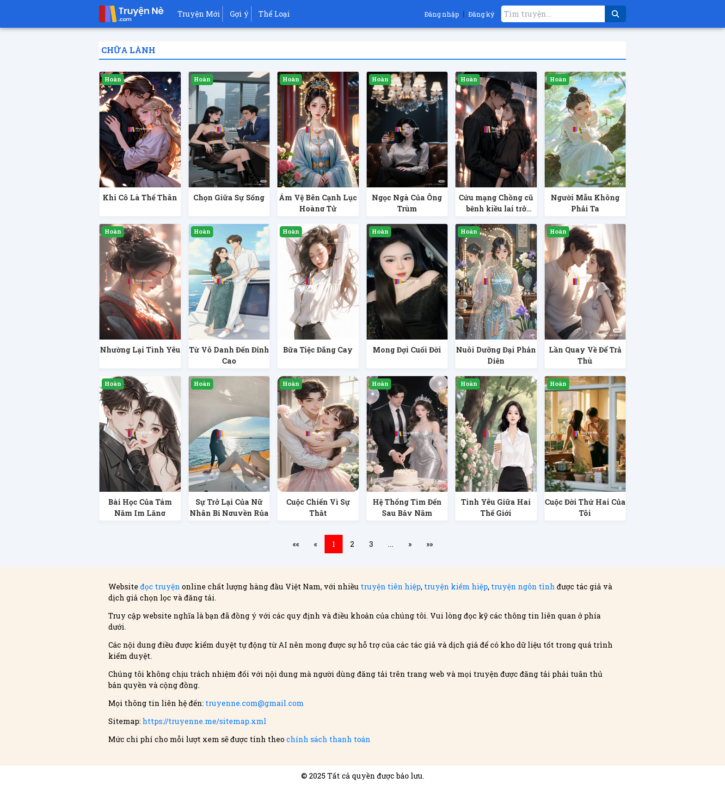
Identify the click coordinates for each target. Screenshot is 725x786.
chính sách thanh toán (328, 739)
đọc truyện (160, 586)
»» (429, 544)
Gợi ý (239, 14)
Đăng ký (481, 14)
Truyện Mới (199, 14)
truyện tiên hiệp (391, 586)
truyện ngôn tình (523, 586)
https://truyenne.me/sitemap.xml (204, 721)
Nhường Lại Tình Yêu (140, 349)
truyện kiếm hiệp (456, 586)
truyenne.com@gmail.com (254, 703)
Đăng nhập (441, 14)
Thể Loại (274, 14)
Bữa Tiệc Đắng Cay (318, 349)
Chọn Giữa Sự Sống (228, 197)
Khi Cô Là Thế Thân (140, 197)
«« (296, 544)
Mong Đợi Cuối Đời (407, 349)
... (390, 544)
